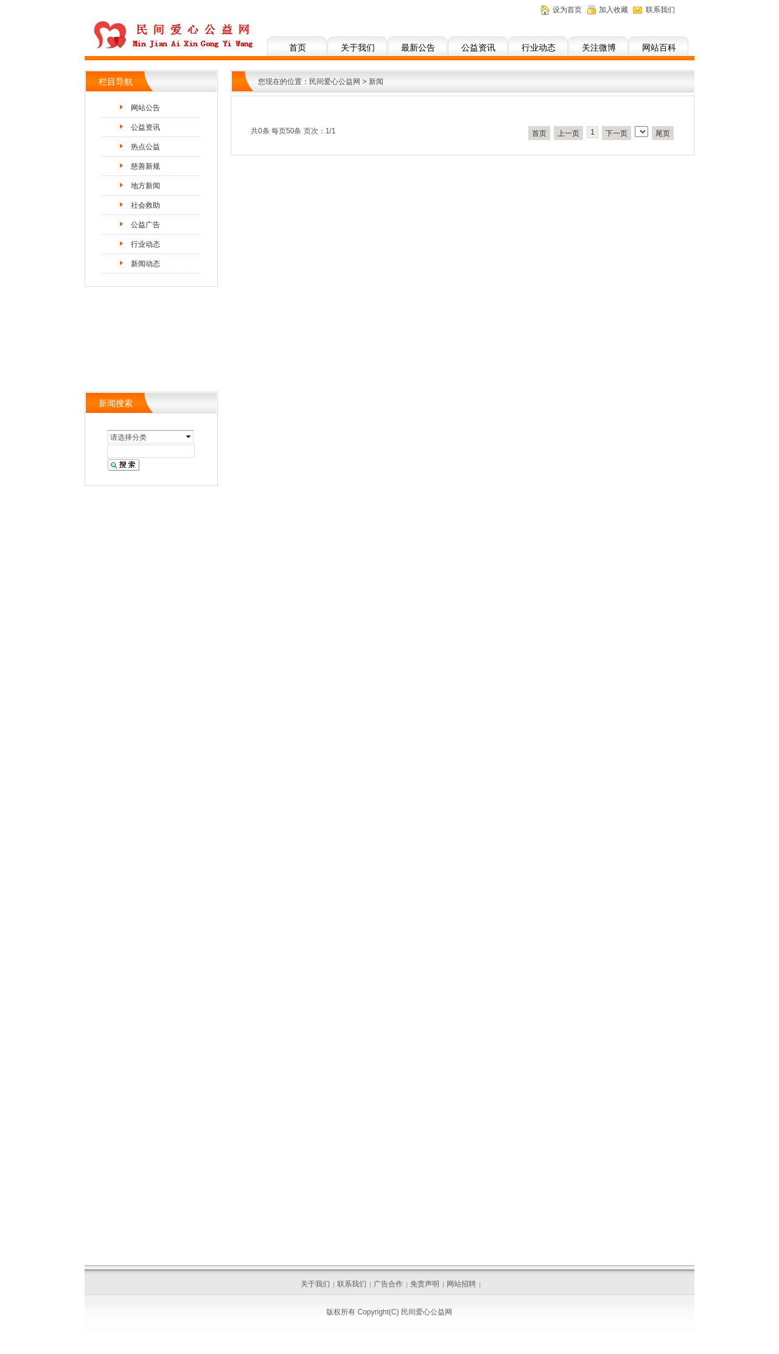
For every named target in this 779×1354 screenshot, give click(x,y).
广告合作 (388, 1284)
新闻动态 (145, 263)
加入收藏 (613, 9)
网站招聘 (461, 1284)
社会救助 (145, 205)
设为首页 (567, 9)
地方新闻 (145, 186)
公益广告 (145, 224)
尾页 (662, 133)
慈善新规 (145, 166)
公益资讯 (478, 47)
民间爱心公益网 (334, 81)
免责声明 (424, 1284)
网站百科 (659, 47)
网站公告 (145, 108)
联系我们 (660, 9)
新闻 (376, 81)
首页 (297, 47)
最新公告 (418, 47)
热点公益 (145, 147)
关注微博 (599, 47)
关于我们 (358, 47)
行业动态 (539, 47)
